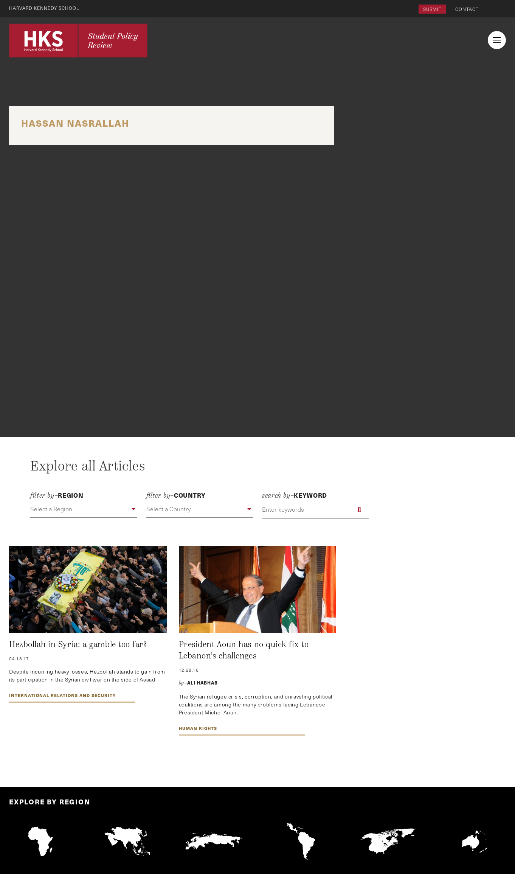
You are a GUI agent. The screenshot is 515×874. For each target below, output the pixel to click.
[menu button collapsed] (497, 40)
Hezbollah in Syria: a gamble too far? (78, 644)
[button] (83, 509)
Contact (467, 9)
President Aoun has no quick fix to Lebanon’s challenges (244, 650)
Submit (432, 9)
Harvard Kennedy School (44, 8)
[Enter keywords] (315, 509)
